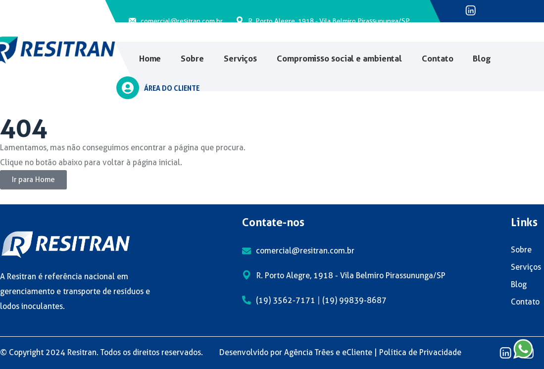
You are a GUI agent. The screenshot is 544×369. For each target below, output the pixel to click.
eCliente (357, 352)
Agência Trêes (309, 352)
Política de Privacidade (420, 352)
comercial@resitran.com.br (182, 21)
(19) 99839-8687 (354, 300)
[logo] (65, 243)
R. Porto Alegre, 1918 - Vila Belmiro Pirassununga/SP (329, 21)
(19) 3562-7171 (285, 300)
